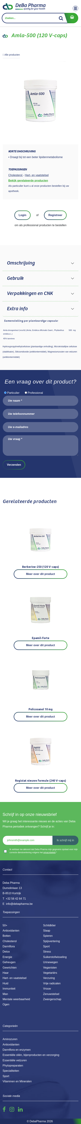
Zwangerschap (52, 999)
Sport (46, 946)
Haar (6, 972)
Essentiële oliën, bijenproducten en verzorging (31, 1054)
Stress (47, 951)
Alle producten (11, 54)
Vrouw (47, 988)
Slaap (46, 930)
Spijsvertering (51, 941)
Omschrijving (21, 263)
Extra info (17, 309)
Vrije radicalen (52, 983)
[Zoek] (61, 18)
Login (22, 215)
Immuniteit (9, 988)
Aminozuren (10, 1039)
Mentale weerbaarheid (16, 999)
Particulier (13, 392)
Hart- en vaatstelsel (14, 978)
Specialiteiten (11, 1070)
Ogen (6, 1004)
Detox (6, 951)
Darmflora (9, 946)
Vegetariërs (50, 972)
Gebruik (15, 278)
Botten (7, 935)
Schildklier (49, 925)
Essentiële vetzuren (15, 1060)
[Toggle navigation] (75, 8)
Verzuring (49, 978)
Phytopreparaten (13, 1065)
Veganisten (50, 967)
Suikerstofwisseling (55, 957)
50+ (5, 925)
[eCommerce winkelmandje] (71, 18)
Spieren (48, 935)
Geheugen (9, 962)
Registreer (55, 215)
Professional (35, 392)
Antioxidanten (11, 930)
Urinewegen (50, 962)
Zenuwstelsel (51, 994)
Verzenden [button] (14, 464)
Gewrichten (10, 967)
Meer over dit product (40, 574)
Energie (7, 957)
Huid (5, 983)
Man (5, 994)
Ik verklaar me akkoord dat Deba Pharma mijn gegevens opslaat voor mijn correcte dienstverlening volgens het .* (44, 851)
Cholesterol (10, 941)
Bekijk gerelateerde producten (28, 180)
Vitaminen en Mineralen (17, 1081)
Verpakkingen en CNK (30, 293)
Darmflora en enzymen (17, 1049)
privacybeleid (49, 852)
